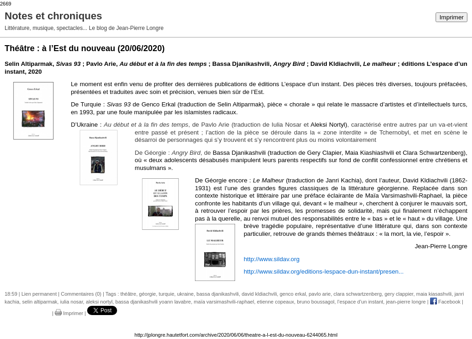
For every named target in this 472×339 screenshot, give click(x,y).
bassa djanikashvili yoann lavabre (153, 301)
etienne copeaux (275, 301)
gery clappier (398, 294)
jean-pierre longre (405, 301)
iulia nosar (71, 301)
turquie (166, 294)
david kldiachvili (259, 294)
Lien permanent (39, 294)
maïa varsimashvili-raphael (224, 301)
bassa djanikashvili (217, 294)
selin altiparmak (39, 301)
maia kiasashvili (434, 294)
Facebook (445, 301)
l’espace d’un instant (360, 301)
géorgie (147, 294)
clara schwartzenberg (358, 294)
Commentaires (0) (81, 294)
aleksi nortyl (99, 301)
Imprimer (451, 17)
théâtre (128, 294)
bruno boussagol (315, 301)
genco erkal (293, 294)
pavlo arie (320, 294)
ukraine (185, 294)
